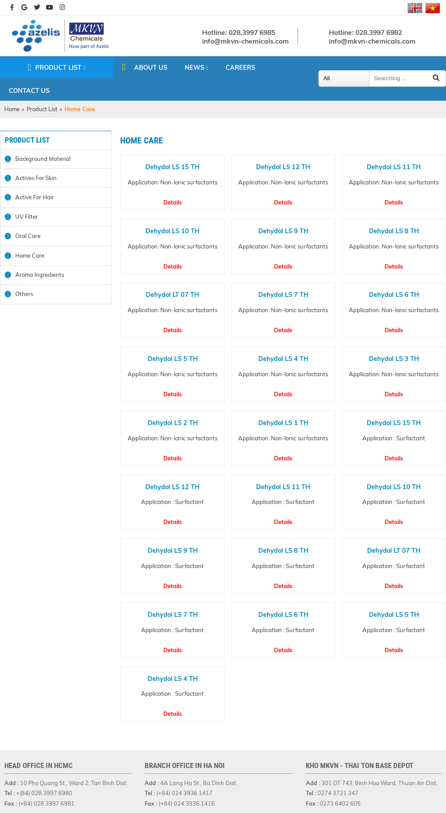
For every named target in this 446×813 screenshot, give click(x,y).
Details (172, 202)
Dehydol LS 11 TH (394, 167)
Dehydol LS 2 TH (173, 423)
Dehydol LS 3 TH (394, 359)
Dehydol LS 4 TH (283, 359)
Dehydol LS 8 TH (394, 231)
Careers (240, 67)
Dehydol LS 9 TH (283, 231)
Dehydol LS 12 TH (283, 167)
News (194, 67)
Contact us (29, 91)
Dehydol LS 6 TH (394, 295)
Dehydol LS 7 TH (283, 295)
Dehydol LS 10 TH (172, 231)
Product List (58, 67)
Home (12, 108)
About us (150, 67)
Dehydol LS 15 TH (172, 167)
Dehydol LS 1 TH (283, 423)
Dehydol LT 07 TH (172, 295)
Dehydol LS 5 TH (173, 359)
